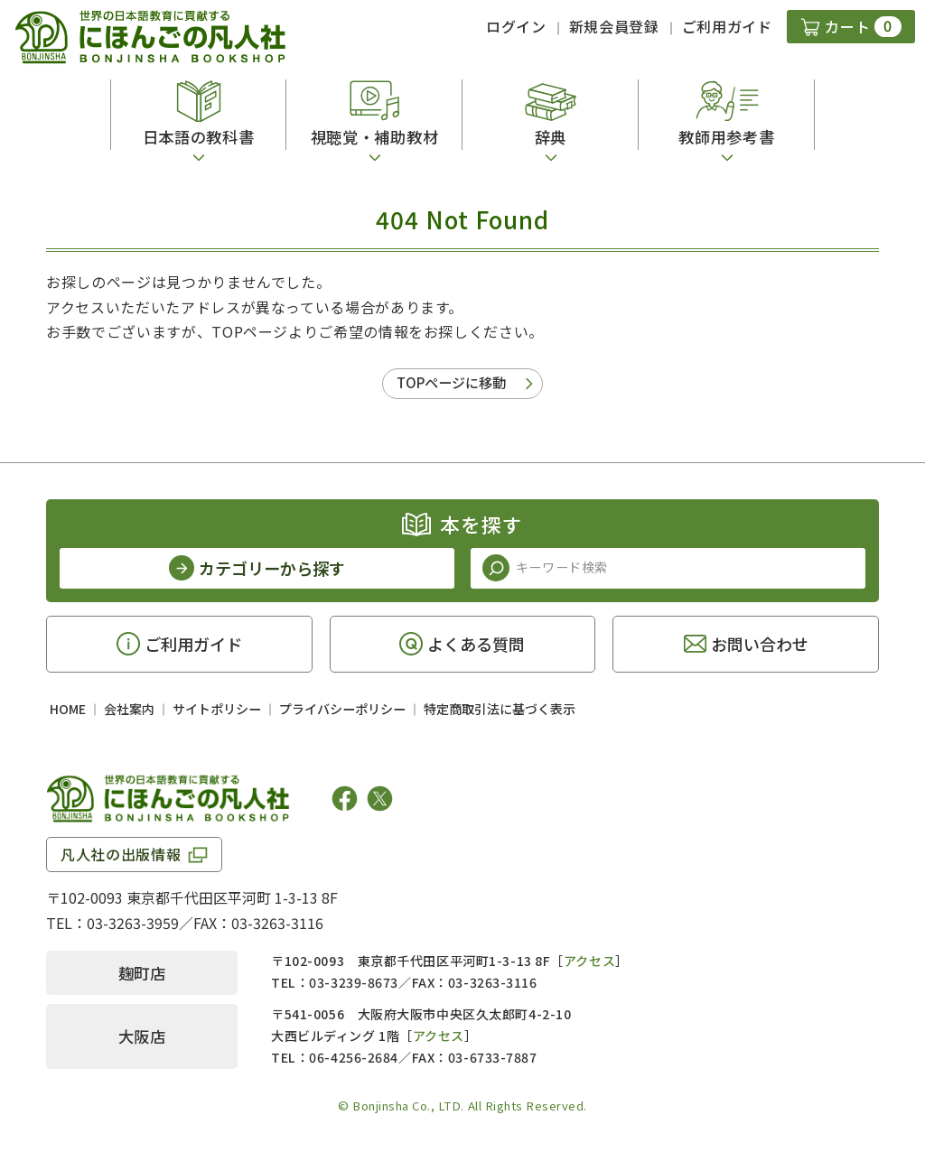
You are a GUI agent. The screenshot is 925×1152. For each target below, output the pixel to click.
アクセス (589, 961)
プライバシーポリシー (342, 709)
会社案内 (129, 709)
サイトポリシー (217, 709)
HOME (68, 709)
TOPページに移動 (451, 382)
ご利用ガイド (727, 26)
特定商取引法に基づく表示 (499, 709)
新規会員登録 (614, 26)
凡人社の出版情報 (121, 854)
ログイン (516, 26)
